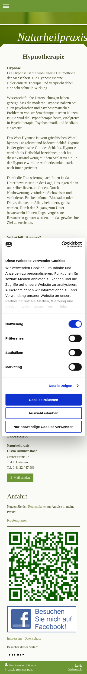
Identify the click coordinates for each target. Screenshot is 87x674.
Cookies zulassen (43, 399)
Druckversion (15, 665)
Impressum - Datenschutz (24, 638)
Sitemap (32, 665)
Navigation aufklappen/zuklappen (43, 6)
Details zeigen (60, 386)
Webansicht (75, 669)
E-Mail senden (20, 477)
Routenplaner (37, 506)
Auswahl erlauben (43, 413)
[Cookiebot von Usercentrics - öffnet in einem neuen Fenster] (62, 244)
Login (78, 665)
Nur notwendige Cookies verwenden (43, 426)
